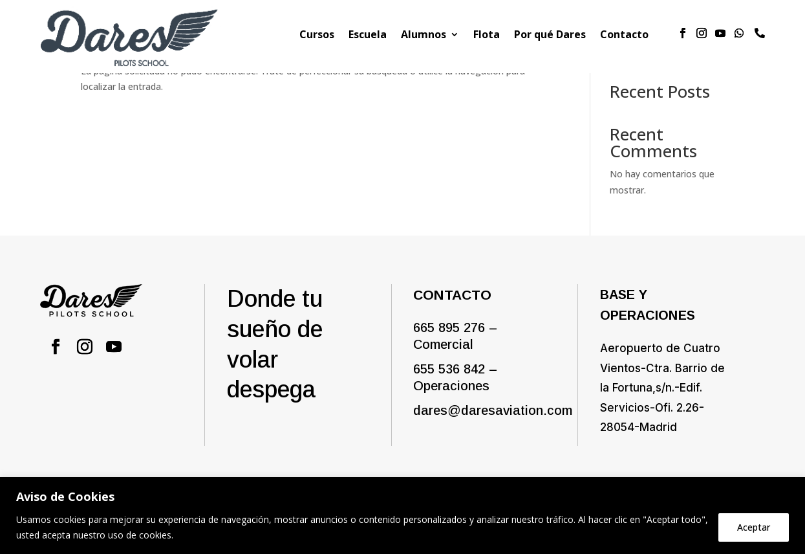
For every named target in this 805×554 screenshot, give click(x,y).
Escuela (368, 35)
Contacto (624, 35)
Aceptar (753, 527)
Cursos (316, 35)
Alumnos (423, 35)
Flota (486, 35)
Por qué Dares (550, 35)
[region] (402, 515)
